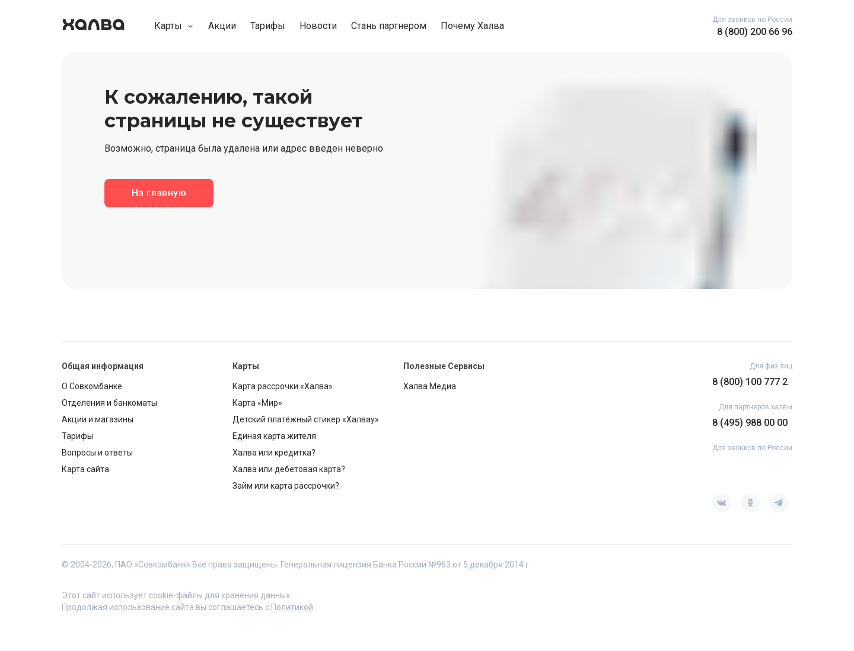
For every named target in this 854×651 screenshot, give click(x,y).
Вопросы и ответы (97, 452)
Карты (168, 26)
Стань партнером (388, 26)
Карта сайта (85, 469)
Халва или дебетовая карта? (288, 469)
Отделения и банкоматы (109, 403)
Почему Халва (472, 26)
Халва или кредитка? (274, 452)
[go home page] (94, 26)
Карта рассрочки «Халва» (282, 386)
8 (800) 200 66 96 (754, 31)
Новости (318, 26)
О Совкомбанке (92, 386)
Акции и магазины (97, 419)
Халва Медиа (429, 386)
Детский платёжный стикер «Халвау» (305, 419)
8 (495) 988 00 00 (750, 422)
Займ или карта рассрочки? (285, 485)
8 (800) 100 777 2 (750, 381)
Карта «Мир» (257, 403)
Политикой (292, 607)
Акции (222, 26)
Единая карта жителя (274, 436)
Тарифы (267, 26)
